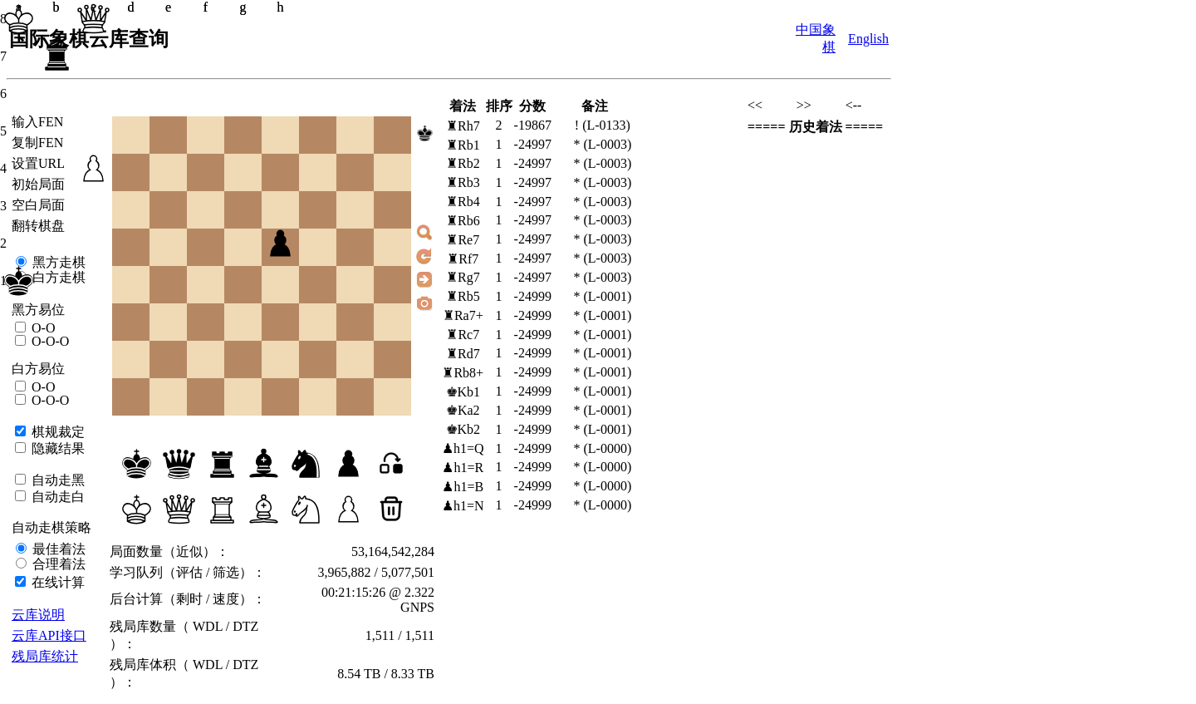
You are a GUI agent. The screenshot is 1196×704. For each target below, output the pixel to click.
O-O (41, 328)
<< (755, 105)
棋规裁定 (56, 432)
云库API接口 (49, 635)
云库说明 (38, 615)
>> (804, 105)
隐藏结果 (56, 448)
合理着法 (57, 564)
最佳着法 (57, 549)
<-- (853, 105)
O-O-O (48, 341)
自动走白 (56, 497)
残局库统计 (45, 656)
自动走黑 (56, 480)
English (868, 39)
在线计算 (56, 582)
